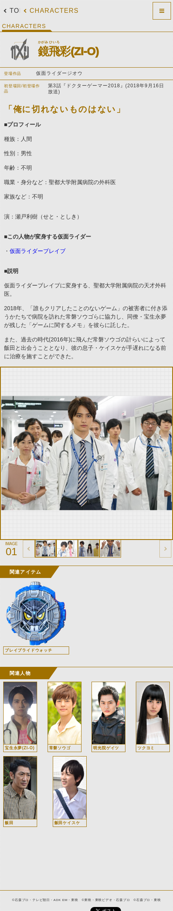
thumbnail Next (165, 549)
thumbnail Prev (29, 549)
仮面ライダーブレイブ (38, 251)
